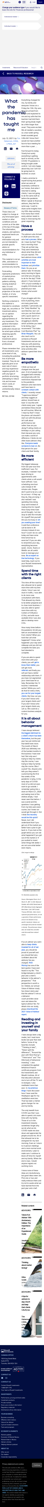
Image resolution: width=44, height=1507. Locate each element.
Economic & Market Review (10, 1437)
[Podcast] (6, 193)
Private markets (6, 1402)
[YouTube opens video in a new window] (6, 186)
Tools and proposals (7, 1427)
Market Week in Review (8, 1439)
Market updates (6, 1435)
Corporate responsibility (9, 1457)
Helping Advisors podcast (9, 1444)
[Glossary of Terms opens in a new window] (10, 208)
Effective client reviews (8, 1420)
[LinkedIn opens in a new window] (13, 186)
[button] (20, 16)
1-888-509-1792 (6, 1388)
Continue (37, 1465)
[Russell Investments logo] (6, 2)
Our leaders (5, 1454)
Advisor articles (6, 1442)
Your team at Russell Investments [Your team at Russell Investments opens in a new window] (12, 1390)
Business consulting (7, 1417)
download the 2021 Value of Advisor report (30, 1011)
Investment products (7, 1400)
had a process (30, 239)
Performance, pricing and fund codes (13, 1398)
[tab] (20, 2)
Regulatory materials (8, 1407)
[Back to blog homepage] (17, 73)
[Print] (17, 149)
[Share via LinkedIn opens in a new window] (5, 149)
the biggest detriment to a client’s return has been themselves (31, 736)
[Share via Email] (11, 149)
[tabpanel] (22, 34)
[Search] (41, 67)
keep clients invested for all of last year (29, 947)
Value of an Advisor (7, 1422)
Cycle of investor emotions (9, 1425)
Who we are (5, 1452)
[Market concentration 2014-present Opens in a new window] (31, 892)
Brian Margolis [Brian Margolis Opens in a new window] (27, 333)
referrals (24, 670)
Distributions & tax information (11, 1410)
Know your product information (11, 1405)
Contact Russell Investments (10, 1385)
